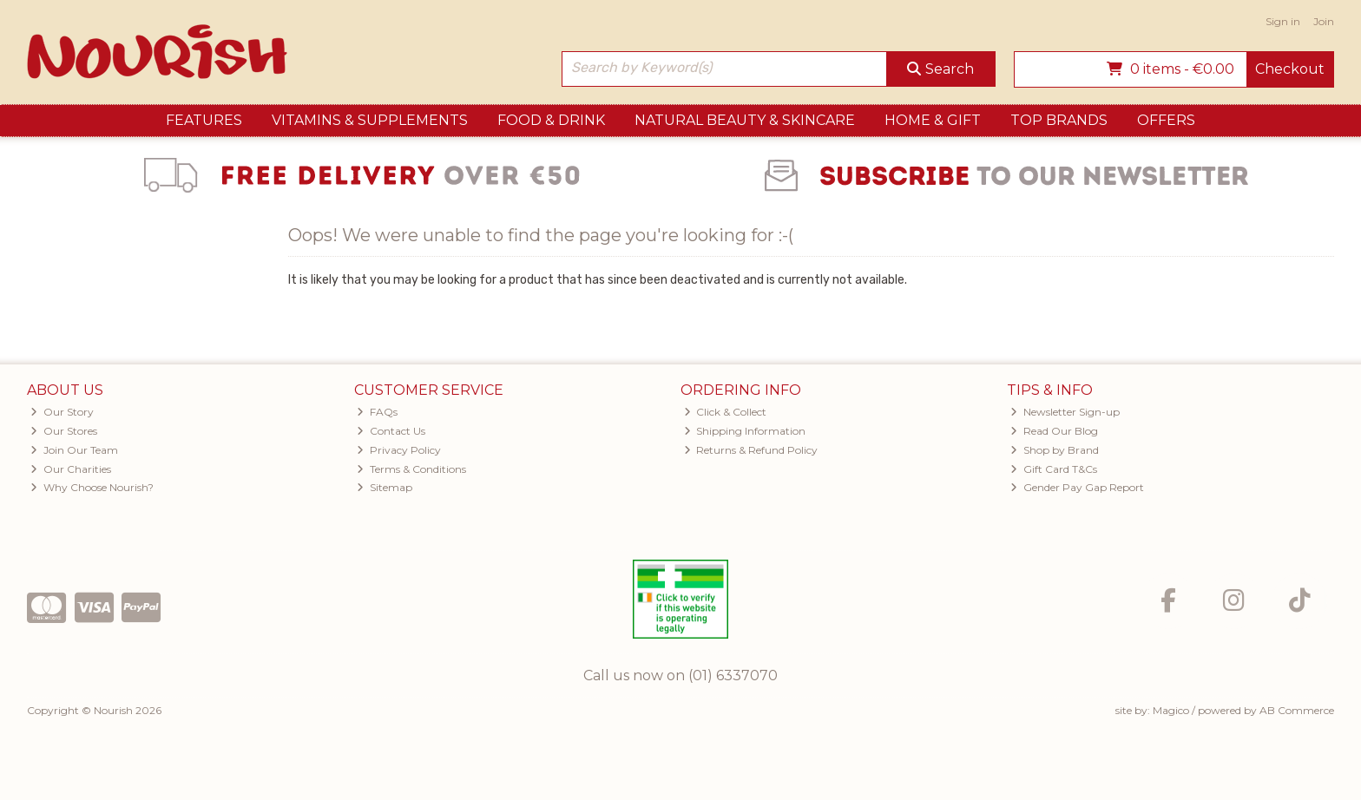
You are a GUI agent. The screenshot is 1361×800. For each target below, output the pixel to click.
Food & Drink (551, 120)
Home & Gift (932, 120)
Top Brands (1059, 120)
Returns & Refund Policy (751, 449)
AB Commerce (1296, 710)
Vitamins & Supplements (370, 120)
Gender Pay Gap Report (1077, 487)
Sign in (1283, 21)
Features (204, 120)
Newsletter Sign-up (1065, 411)
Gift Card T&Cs (1053, 468)
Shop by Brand (1054, 449)
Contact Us (391, 430)
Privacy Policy (399, 449)
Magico (1171, 710)
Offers (1166, 120)
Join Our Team (74, 449)
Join (1323, 21)
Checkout (1290, 69)
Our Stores (63, 430)
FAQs (377, 411)
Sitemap (384, 487)
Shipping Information (745, 430)
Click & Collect (725, 411)
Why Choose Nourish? (92, 487)
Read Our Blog (1054, 430)
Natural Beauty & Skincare (744, 120)
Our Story (62, 411)
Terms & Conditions (411, 468)
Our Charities (70, 468)
